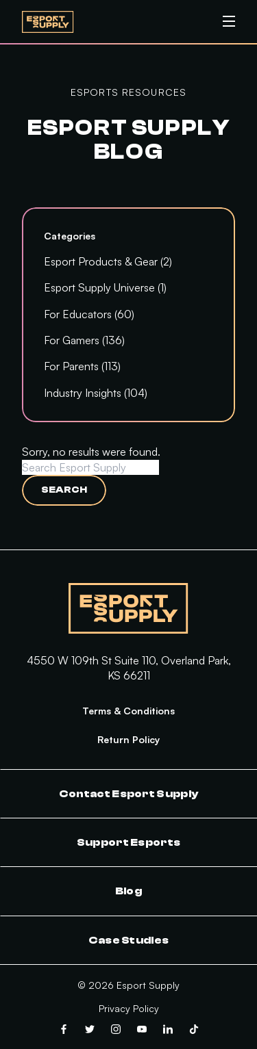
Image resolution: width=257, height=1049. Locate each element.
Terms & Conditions (128, 710)
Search (64, 489)
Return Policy (128, 739)
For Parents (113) (82, 366)
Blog (128, 891)
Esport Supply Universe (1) (105, 287)
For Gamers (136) (84, 340)
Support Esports (129, 842)
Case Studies (128, 940)
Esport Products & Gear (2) (108, 261)
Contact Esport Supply (129, 794)
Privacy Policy (129, 1008)
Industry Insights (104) (95, 393)
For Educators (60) (89, 314)
